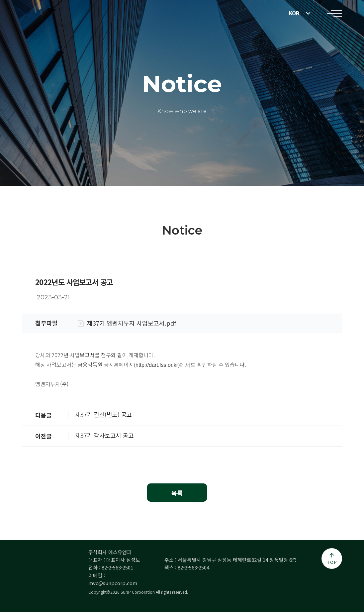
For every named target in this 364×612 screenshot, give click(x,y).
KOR (294, 13)
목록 (177, 492)
